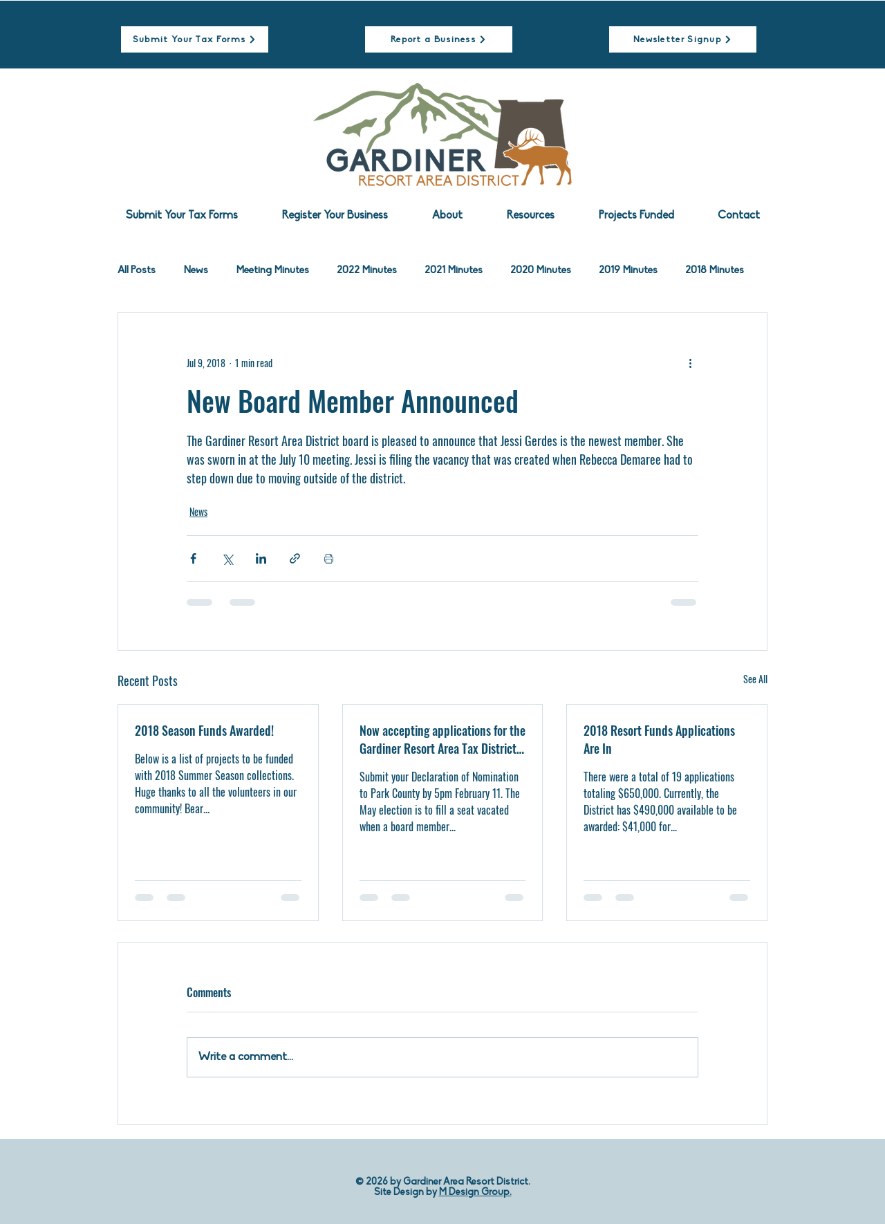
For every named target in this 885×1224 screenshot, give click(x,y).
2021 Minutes (454, 271)
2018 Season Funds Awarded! (204, 730)
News (195, 271)
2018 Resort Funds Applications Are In (659, 739)
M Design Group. (475, 1192)
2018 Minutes (714, 271)
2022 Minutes (367, 271)
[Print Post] (328, 558)
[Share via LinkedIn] (261, 558)
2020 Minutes (540, 271)
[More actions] (690, 362)
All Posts (137, 271)
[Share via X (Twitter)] (227, 558)
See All (755, 678)
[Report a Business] (438, 39)
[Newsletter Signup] (682, 39)
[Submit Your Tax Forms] (194, 39)
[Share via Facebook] (193, 558)
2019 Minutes (628, 271)
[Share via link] (294, 558)
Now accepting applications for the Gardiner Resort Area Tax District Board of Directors (442, 739)
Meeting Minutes (272, 271)
